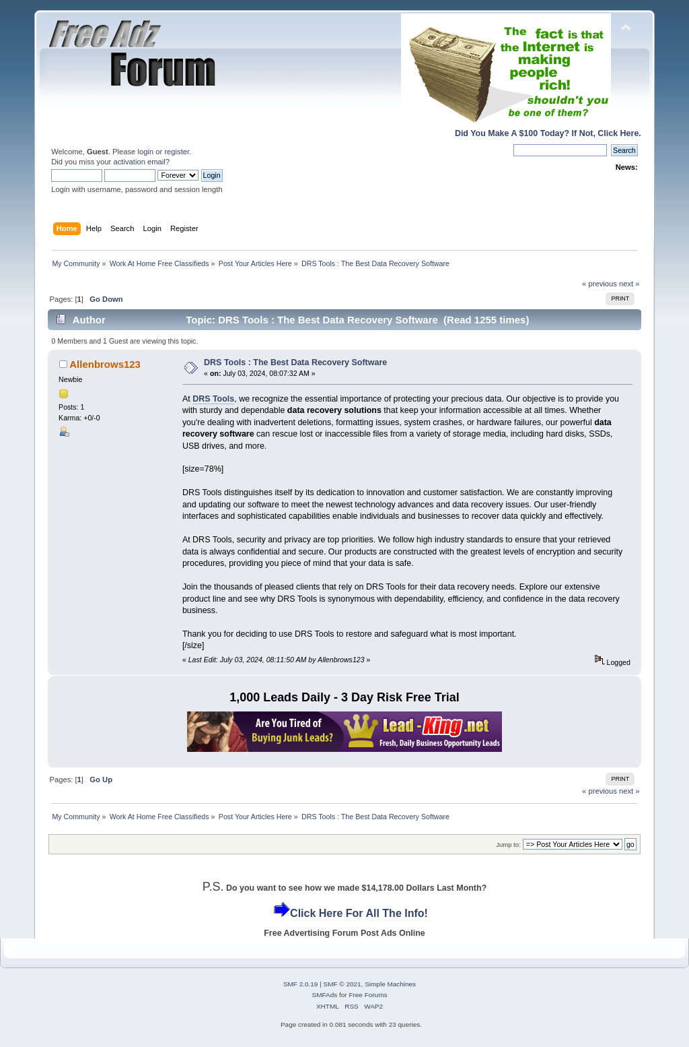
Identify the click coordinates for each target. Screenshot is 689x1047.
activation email (139, 162)
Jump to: (508, 844)
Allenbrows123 (105, 364)
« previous (599, 284)
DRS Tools (213, 399)
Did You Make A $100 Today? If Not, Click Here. (548, 133)
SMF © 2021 (342, 984)
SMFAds (325, 994)
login (145, 152)
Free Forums (368, 994)
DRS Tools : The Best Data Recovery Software (295, 362)
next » (629, 284)
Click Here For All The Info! (359, 913)
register (176, 152)
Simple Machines (390, 984)
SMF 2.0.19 (300, 984)
